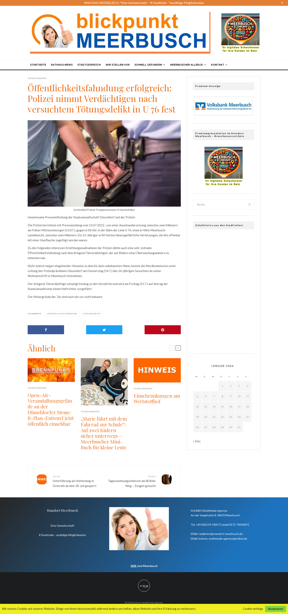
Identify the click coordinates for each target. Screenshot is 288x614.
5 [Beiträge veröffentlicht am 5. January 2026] (197, 396)
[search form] (219, 204)
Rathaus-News (62, 64)
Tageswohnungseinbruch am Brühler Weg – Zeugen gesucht (131, 481)
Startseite (38, 64)
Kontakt (217, 64)
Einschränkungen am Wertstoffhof (157, 398)
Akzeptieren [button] (275, 608)
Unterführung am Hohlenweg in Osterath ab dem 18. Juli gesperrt (77, 481)
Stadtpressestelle (37, 78)
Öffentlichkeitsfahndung (63, 314)
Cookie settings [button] (253, 608)
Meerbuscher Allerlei (186, 64)
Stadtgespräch (89, 64)
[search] (250, 204)
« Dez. (197, 441)
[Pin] (163, 329)
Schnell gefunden (148, 64)
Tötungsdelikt (92, 314)
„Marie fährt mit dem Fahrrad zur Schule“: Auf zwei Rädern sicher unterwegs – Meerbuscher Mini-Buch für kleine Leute (104, 433)
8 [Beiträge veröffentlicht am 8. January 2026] (222, 396)
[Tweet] (104, 329)
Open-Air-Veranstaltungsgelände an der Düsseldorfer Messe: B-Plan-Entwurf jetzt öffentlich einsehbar (51, 409)
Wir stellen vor (118, 64)
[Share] (46, 329)
